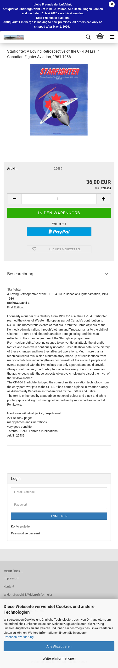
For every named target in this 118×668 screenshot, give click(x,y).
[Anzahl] (59, 198)
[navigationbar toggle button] (112, 37)
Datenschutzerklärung (19, 637)
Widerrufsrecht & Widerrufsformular (28, 594)
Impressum (11, 578)
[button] (14, 198)
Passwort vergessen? (25, 533)
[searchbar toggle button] (88, 37)
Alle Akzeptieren (59, 646)
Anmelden (59, 516)
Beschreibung (20, 273)
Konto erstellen (21, 526)
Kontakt (9, 586)
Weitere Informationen (59, 658)
